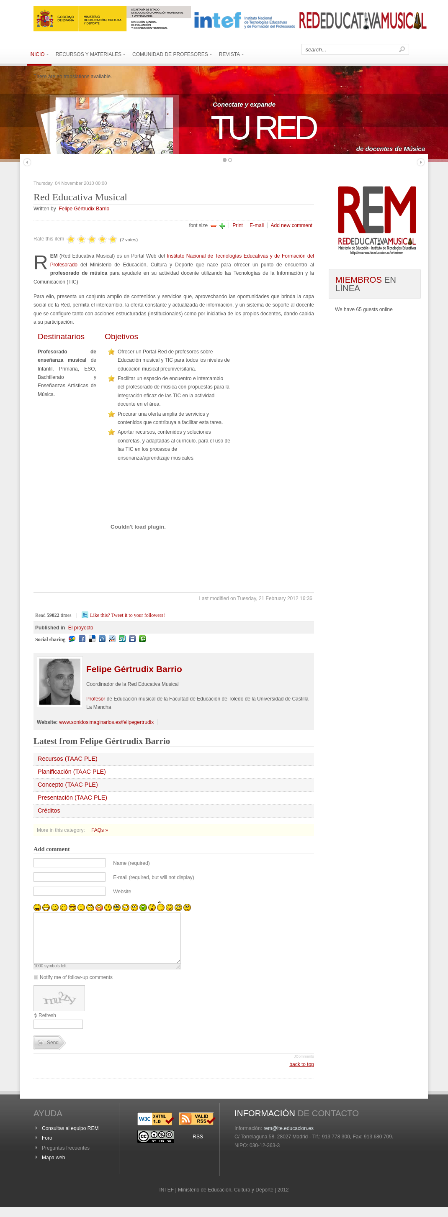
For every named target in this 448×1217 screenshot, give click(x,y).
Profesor (95, 699)
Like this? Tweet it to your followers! (127, 615)
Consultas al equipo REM (70, 1138)
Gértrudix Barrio (134, 669)
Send (53, 1053)
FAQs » (99, 830)
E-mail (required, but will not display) (153, 877)
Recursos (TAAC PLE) (68, 758)
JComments (304, 1066)
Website (122, 892)
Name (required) (131, 863)
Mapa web (53, 1168)
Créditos (49, 810)
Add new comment (291, 225)
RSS (198, 1147)
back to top (301, 1074)
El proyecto (80, 628)
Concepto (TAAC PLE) (68, 784)
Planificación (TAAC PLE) (72, 771)
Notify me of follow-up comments (76, 987)
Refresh (47, 1025)
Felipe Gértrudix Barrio (84, 209)
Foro (47, 1148)
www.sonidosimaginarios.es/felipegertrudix (106, 722)
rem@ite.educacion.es (288, 1138)
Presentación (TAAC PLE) (72, 797)
